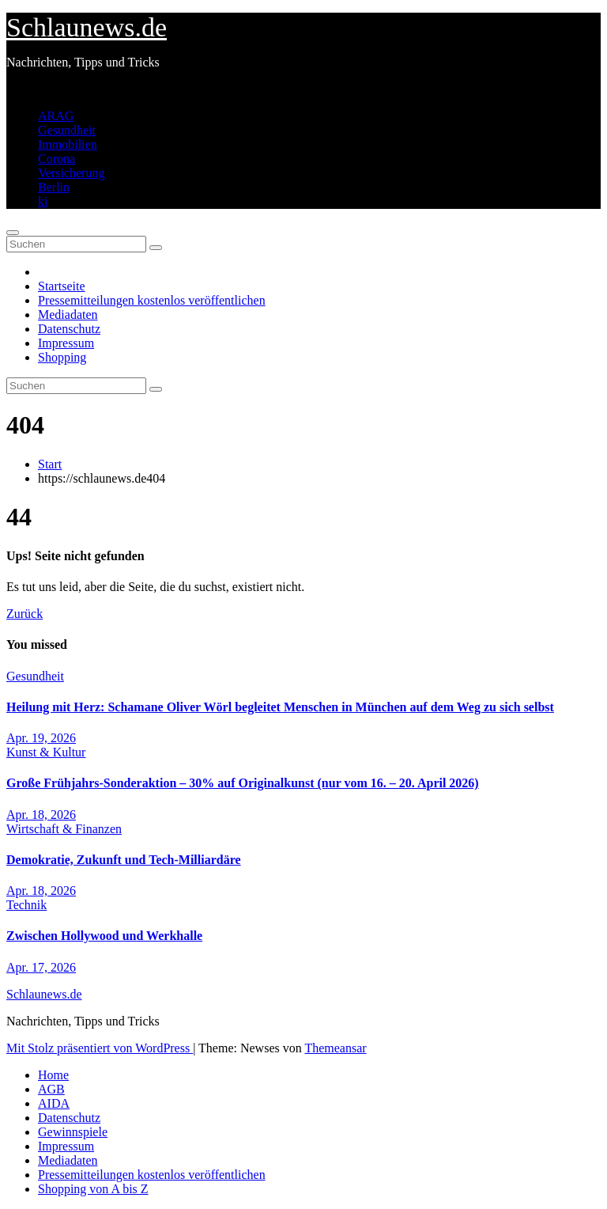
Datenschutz (69, 328)
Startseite (61, 286)
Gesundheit (67, 130)
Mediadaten (68, 314)
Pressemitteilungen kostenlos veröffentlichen (152, 300)
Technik (26, 904)
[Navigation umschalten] (12, 232)
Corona (56, 158)
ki (42, 201)
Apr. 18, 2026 (41, 814)
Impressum (66, 343)
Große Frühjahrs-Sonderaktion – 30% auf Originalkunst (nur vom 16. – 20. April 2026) (242, 783)
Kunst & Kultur (45, 752)
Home (53, 1075)
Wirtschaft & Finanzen (64, 829)
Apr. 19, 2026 (41, 738)
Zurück (24, 613)
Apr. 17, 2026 (41, 967)
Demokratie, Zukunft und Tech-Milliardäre (123, 859)
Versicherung (71, 173)
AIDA (54, 1103)
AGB (51, 1089)
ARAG (56, 116)
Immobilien (67, 144)
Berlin (54, 187)
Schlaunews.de (86, 27)
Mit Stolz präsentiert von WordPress (99, 1048)
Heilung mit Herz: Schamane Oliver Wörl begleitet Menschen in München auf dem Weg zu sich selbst (280, 707)
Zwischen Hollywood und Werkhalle (104, 935)
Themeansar (335, 1048)
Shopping (62, 357)
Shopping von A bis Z (93, 1189)
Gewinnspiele (72, 1132)
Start (50, 464)
